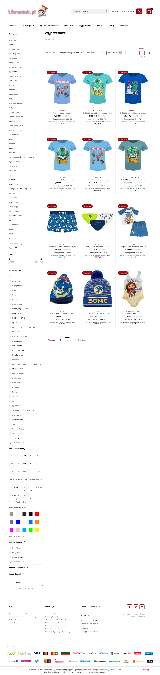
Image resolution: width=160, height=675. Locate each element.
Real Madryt (13, 184)
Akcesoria (68, 25)
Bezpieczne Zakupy (52, 629)
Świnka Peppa (14, 211)
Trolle (14, 433)
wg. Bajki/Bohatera (49, 25)
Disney (11, 45)
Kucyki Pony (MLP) (16, 126)
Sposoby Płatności (52, 617)
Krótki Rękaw (17, 557)
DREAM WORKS (18, 318)
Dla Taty (12, 220)
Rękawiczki (13, 72)
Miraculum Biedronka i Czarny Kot (22, 157)
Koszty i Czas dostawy (53, 623)
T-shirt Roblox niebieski (62, 113)
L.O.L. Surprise (18, 350)
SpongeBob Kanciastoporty (20, 189)
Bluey (11, 108)
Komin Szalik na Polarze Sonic (62, 313)
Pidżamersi (13, 166)
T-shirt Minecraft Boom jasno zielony (97, 113)
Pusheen (12, 180)
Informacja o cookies (131, 614)
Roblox (15, 392)
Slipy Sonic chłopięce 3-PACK (97, 247)
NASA (11, 139)
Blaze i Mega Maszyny (17, 103)
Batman (12, 90)
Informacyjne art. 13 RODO (55, 620)
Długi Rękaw (17, 552)
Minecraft (12, 153)
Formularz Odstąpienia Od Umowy (22, 617)
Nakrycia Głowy (15, 63)
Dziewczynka (28, 25)
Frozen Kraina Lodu (16, 117)
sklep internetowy (136, 615)
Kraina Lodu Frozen (20, 341)
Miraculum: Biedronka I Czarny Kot (26, 364)
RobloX (11, 234)
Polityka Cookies (15, 620)
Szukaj (17, 583)
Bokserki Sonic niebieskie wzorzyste (62, 247)
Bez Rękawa (17, 548)
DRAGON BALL (18, 313)
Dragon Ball (13, 225)
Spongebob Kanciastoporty (24, 410)
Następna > (145, 57)
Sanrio (15, 396)
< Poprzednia (139, 49)
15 (149, 53)
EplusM (15, 322)
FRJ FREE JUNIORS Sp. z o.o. (133, 178)
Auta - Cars (13, 81)
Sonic (14, 401)
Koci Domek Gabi (15, 130)
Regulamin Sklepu (52, 614)
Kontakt (131, 11)
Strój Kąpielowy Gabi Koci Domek (133, 313)
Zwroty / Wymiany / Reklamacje (58, 632)
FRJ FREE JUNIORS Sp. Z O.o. (24, 327)
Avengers (12, 85)
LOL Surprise (14, 135)
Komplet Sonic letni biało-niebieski (133, 247)
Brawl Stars (13, 238)
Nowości (124, 25)
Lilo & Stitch (17, 346)
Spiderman (13, 198)
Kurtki (11, 229)
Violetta (15, 438)
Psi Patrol (12, 171)
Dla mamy (13, 58)
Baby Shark (13, 94)
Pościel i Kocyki (15, 76)
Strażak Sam (13, 202)
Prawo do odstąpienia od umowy (58, 626)
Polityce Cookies (99, 672)
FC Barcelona (14, 112)
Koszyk (100, 25)
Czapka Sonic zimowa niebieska (97, 313)
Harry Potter (13, 121)
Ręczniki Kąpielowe (16, 67)
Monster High (17, 369)
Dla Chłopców (14, 54)
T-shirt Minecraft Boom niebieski (62, 180)
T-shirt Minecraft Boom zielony (133, 180)
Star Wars (12, 193)
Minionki (12, 144)
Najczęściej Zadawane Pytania (20, 614)
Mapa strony (13, 623)
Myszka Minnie (14, 162)
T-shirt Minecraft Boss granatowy (133, 113)
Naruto (11, 148)
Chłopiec (12, 25)
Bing (10, 99)
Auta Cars (16, 276)
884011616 (84, 629)
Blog (112, 25)
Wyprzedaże (85, 25)
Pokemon (12, 175)
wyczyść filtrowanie (16, 443)
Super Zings (13, 207)
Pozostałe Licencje (16, 216)
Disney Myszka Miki (20, 309)
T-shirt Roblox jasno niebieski (97, 180)
